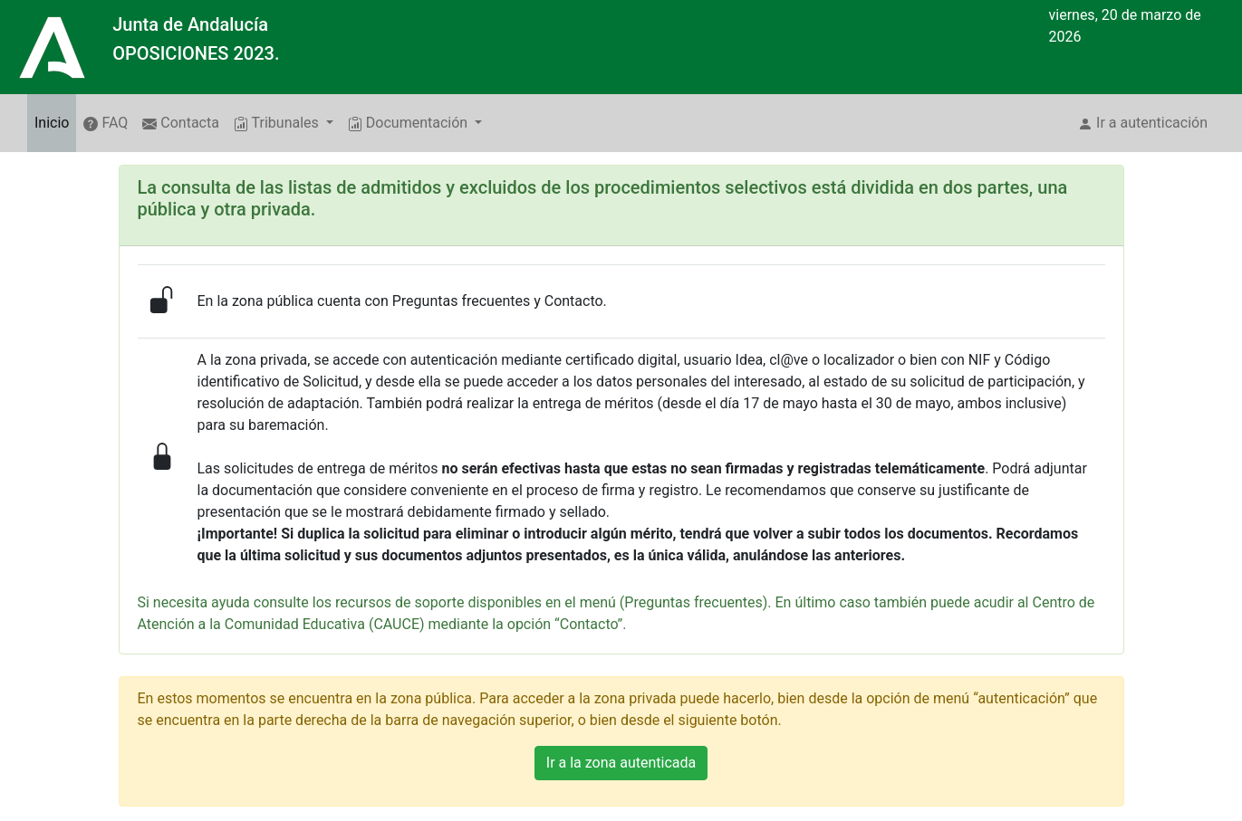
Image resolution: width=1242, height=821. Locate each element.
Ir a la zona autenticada (621, 762)
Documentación (409, 122)
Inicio (55, 121)
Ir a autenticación (1143, 122)
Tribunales (278, 122)
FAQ (105, 122)
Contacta (180, 122)
